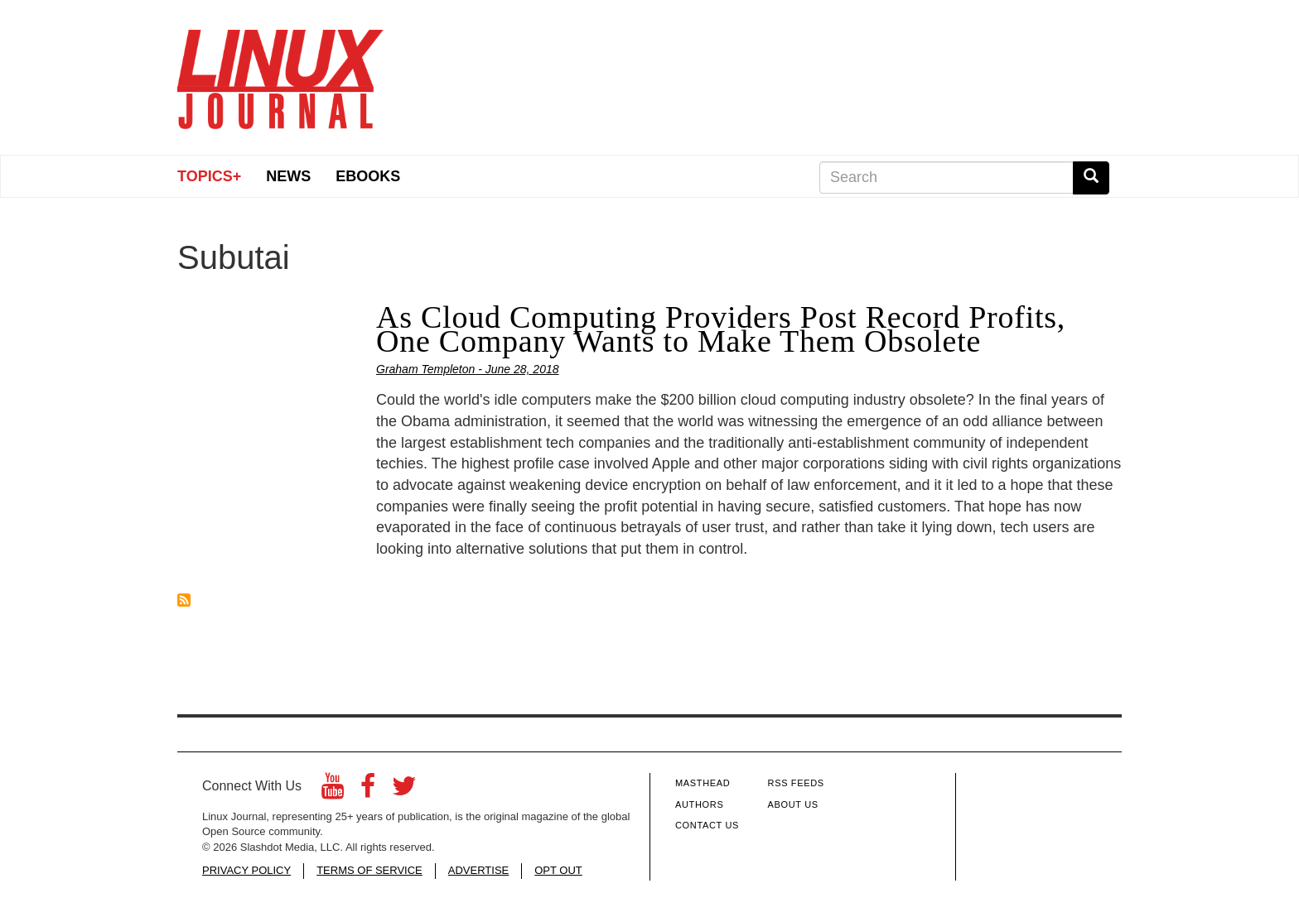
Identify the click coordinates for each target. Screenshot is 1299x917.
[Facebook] (367, 791)
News (288, 176)
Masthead (702, 783)
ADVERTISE (478, 870)
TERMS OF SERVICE (369, 870)
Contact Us (707, 825)
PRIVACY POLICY (246, 870)
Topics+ (209, 176)
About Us (793, 804)
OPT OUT (558, 870)
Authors (699, 804)
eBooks (368, 176)
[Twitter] (404, 791)
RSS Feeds (796, 783)
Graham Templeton (425, 369)
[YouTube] (332, 791)
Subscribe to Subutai (184, 600)
